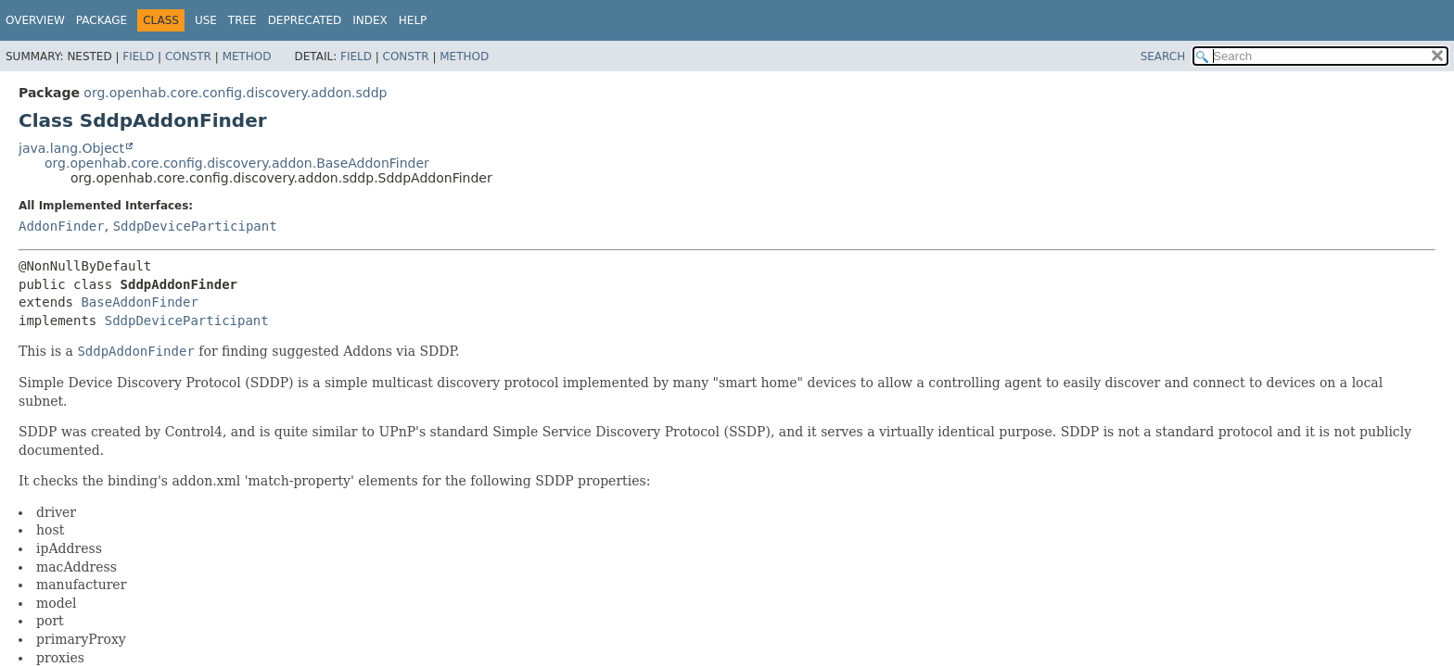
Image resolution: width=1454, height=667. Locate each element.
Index (370, 20)
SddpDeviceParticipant (195, 226)
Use (206, 20)
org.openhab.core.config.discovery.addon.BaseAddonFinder (237, 163)
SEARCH (1163, 56)
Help (413, 20)
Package (101, 20)
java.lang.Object (71, 148)
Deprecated (305, 20)
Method (247, 56)
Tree (242, 20)
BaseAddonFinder (139, 302)
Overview (35, 20)
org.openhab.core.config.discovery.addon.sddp (235, 92)
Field (138, 56)
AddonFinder (62, 226)
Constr (188, 56)
